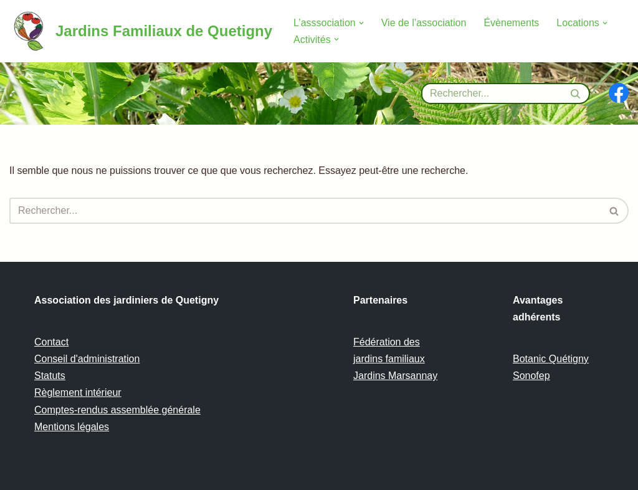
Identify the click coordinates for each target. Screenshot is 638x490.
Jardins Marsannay (395, 375)
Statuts (49, 375)
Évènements (511, 22)
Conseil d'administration (87, 358)
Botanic (531, 358)
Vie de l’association (424, 22)
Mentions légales (71, 426)
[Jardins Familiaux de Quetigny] (140, 31)
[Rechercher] (491, 93)
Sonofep (531, 375)
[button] (361, 23)
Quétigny (569, 358)
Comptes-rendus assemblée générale (117, 410)
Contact (51, 342)
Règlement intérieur (77, 392)
